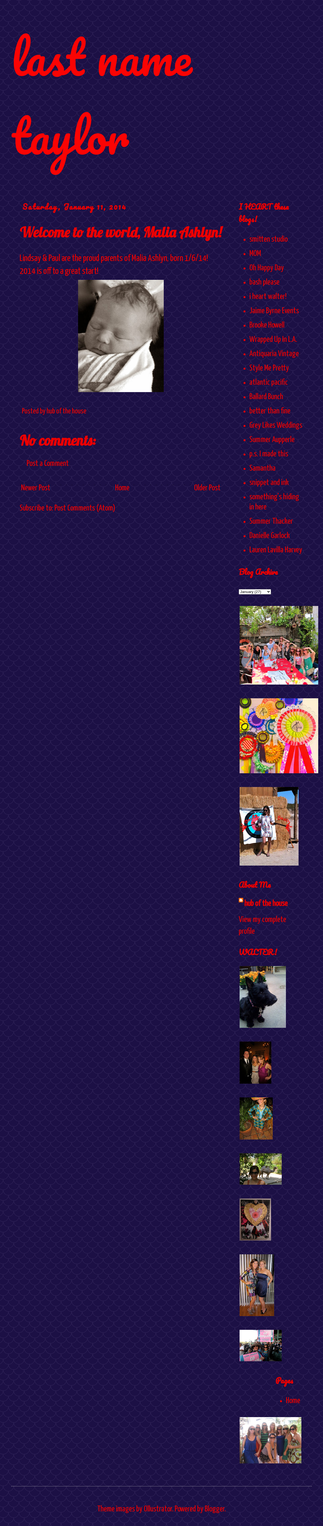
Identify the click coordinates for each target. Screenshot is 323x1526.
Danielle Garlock (269, 536)
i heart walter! (267, 297)
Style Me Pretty (269, 368)
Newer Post (35, 488)
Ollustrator (158, 1509)
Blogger (214, 1509)
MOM (255, 254)
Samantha (262, 468)
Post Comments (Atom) (84, 508)
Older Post (207, 488)
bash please (264, 282)
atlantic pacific (268, 382)
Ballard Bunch (266, 397)
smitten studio (268, 239)
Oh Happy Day (266, 268)
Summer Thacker (271, 521)
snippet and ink (269, 483)
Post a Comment (48, 464)
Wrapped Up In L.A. (273, 340)
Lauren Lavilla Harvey (275, 550)
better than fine (269, 411)
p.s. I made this (268, 454)
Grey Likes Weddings (275, 425)
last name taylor (101, 96)
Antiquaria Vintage (274, 354)
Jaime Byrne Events (274, 311)
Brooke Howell (267, 325)
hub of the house (266, 904)
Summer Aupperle (272, 440)
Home (122, 488)
